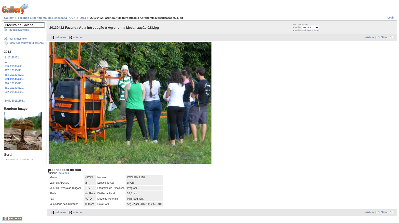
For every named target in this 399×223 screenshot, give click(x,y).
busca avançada (19, 29)
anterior (78, 37)
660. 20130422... (14, 83)
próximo (369, 37)
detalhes (64, 173)
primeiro (60, 37)
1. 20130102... (13, 57)
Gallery (8, 17)
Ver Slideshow (18, 38)
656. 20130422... (14, 66)
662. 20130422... (14, 92)
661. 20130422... (14, 87)
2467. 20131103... (15, 100)
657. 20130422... (14, 70)
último (384, 37)
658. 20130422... (14, 74)
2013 (83, 17)
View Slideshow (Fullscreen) (26, 43)
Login (391, 17)
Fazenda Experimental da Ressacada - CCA (46, 17)
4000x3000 (313, 30)
